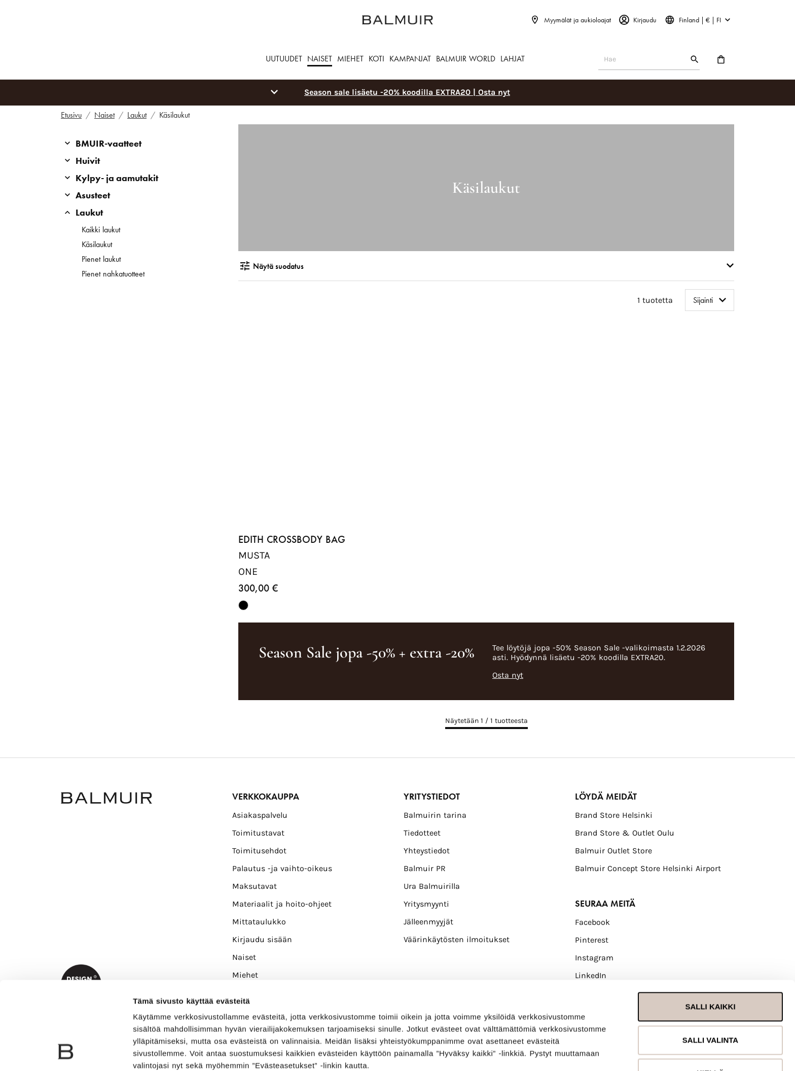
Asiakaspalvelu (259, 815)
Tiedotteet (422, 833)
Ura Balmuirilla (432, 886)
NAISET (319, 58)
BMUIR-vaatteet (108, 143)
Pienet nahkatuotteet (113, 273)
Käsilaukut (97, 244)
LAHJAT (512, 58)
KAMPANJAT (410, 58)
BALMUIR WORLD (465, 58)
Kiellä (710, 990)
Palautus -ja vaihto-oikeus (282, 868)
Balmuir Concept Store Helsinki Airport (648, 868)
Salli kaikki (710, 924)
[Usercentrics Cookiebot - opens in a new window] (65, 1051)
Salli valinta (710, 957)
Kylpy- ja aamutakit (117, 178)
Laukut (89, 212)
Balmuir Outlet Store (613, 850)
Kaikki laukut (101, 229)
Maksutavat (254, 886)
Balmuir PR (425, 868)
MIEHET (350, 58)
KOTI (376, 58)
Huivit (88, 160)
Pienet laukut (101, 259)
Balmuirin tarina (435, 815)
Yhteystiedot (427, 850)
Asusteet (93, 195)
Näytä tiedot (155, 1051)
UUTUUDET (284, 58)
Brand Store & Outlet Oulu (624, 833)
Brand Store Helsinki (614, 815)
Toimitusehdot (259, 850)
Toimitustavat (258, 833)
